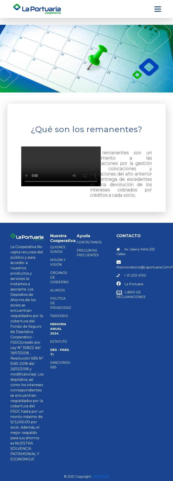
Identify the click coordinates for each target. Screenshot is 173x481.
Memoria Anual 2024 (58, 328)
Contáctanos (89, 242)
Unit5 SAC (100, 477)
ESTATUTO (58, 342)
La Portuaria (133, 284)
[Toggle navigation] (158, 9)
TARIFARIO (59, 316)
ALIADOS (57, 290)
